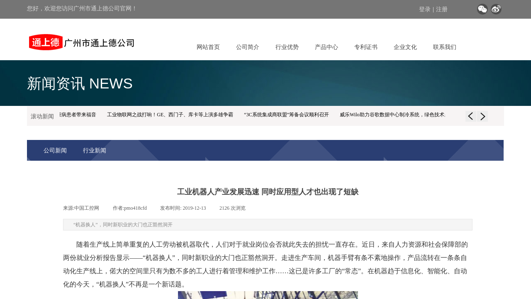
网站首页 (208, 47)
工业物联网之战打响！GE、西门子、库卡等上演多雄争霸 (171, 115)
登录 (425, 9)
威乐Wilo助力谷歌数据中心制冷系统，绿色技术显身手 (400, 115)
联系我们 (444, 47)
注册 (442, 9)
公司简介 (247, 47)
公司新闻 (55, 150)
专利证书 (366, 47)
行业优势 (287, 47)
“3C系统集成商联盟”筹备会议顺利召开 (287, 115)
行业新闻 (94, 150)
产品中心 (326, 47)
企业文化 (405, 47)
